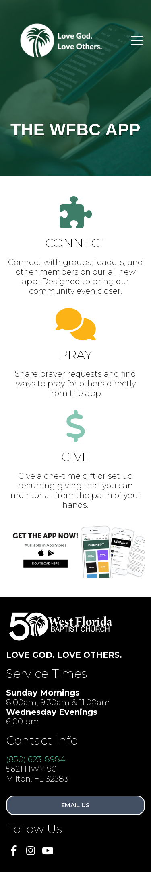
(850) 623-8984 (35, 759)
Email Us (75, 805)
